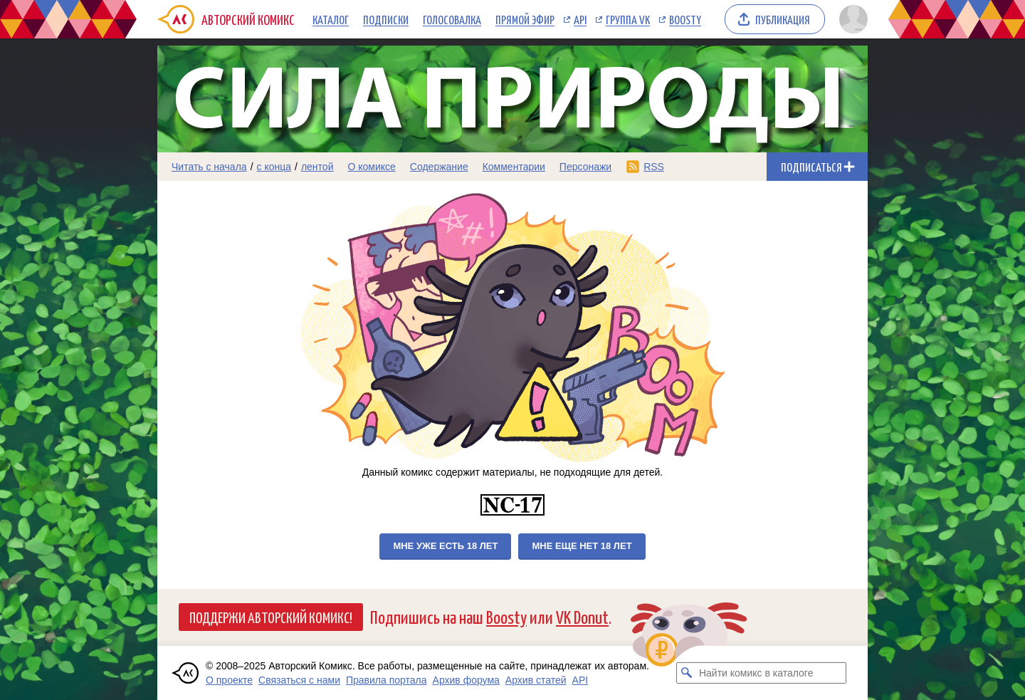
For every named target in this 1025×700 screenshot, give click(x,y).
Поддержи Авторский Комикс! (270, 616)
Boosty (685, 19)
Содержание (439, 166)
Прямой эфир (524, 19)
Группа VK (628, 19)
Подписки (386, 19)
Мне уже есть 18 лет (445, 545)
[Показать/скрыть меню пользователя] (851, 19)
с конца (274, 166)
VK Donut (582, 616)
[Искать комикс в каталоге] (687, 673)
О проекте (229, 680)
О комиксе (371, 166)
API (580, 19)
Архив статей (536, 680)
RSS (653, 166)
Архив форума (466, 680)
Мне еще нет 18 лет (581, 545)
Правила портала (386, 680)
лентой (317, 166)
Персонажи (585, 166)
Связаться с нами (299, 680)
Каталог (330, 19)
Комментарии (514, 166)
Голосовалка (452, 19)
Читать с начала (209, 166)
